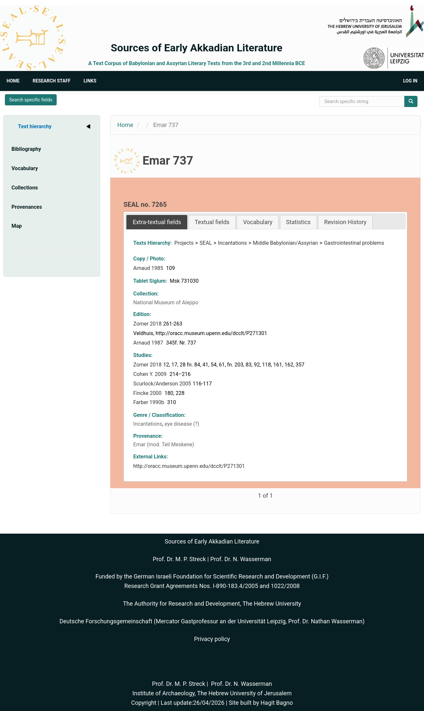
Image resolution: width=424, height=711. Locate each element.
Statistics (298, 222)
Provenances (26, 207)
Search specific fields (30, 99)
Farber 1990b (149, 402)
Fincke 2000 (148, 393)
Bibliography (26, 149)
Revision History (345, 222)
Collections (24, 188)
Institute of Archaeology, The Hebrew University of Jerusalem (211, 693)
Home (13, 80)
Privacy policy (212, 638)
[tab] (156, 222)
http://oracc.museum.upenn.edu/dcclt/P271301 (189, 466)
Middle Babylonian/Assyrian (285, 243)
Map (16, 226)
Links (89, 80)
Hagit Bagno (277, 702)
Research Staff (52, 80)
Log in (410, 80)
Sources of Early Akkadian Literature (196, 48)
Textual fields (212, 222)
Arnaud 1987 (148, 343)
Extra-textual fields (157, 222)
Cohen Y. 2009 (150, 374)
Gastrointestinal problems (354, 243)
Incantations (232, 243)
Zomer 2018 (147, 324)
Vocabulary (24, 168)
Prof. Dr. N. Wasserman (240, 559)
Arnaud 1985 (148, 268)
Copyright (143, 702)
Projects (184, 243)
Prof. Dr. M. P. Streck (179, 559)
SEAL (206, 243)
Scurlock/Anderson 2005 (162, 384)
